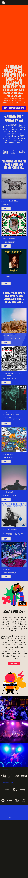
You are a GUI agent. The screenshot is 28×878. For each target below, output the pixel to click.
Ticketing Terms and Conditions (11, 815)
